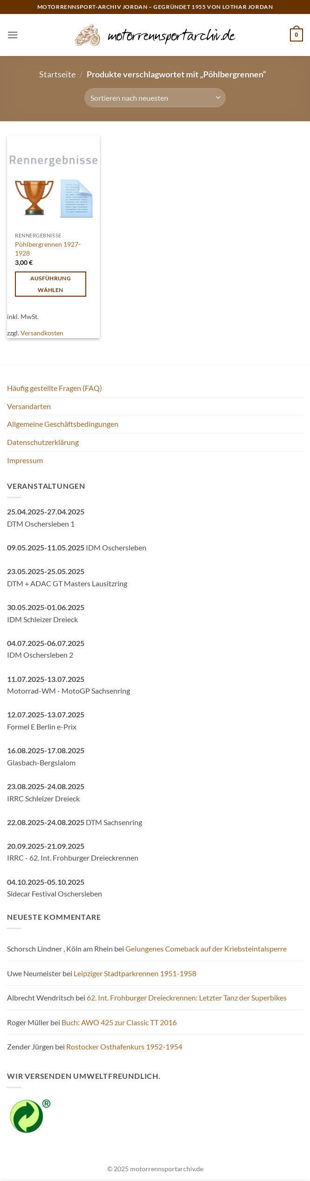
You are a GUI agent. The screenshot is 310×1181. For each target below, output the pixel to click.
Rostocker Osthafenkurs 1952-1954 (124, 1046)
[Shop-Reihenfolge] (155, 97)
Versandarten (29, 406)
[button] (12, 34)
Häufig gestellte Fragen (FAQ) (54, 387)
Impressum (25, 460)
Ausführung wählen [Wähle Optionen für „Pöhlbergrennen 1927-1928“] (50, 284)
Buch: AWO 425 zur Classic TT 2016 (119, 1022)
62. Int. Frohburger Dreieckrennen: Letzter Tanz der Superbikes (187, 997)
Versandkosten (42, 333)
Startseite (57, 74)
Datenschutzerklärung (43, 442)
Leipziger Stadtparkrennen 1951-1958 (135, 973)
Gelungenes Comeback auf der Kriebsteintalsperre (206, 948)
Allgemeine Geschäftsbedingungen (62, 423)
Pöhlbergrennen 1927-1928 (48, 248)
